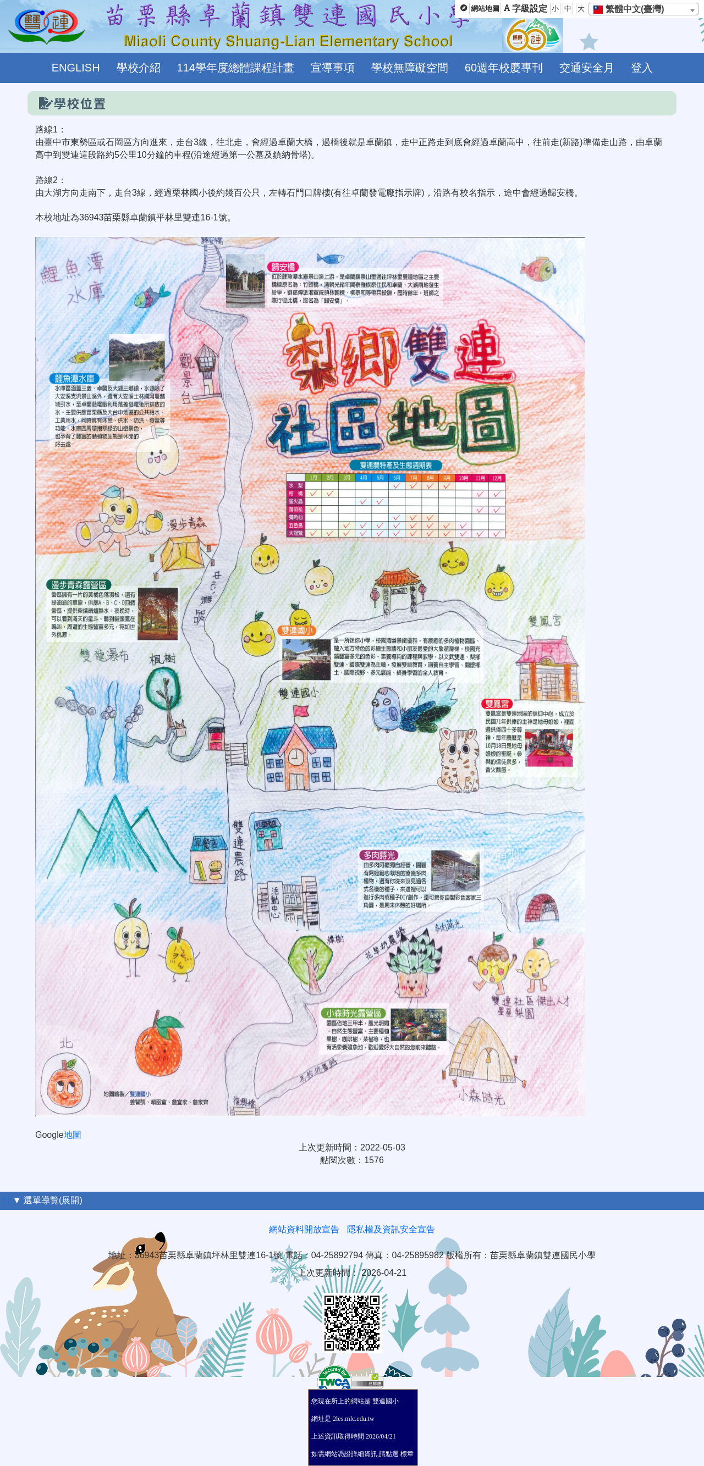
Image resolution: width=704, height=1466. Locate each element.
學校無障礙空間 (409, 68)
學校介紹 (139, 68)
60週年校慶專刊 (504, 68)
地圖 (72, 1134)
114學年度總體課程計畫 (235, 68)
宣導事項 (333, 68)
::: (6, 1200)
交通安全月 (586, 68)
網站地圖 (485, 8)
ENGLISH (76, 68)
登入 (642, 68)
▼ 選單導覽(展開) (47, 1200)
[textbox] (632, 9)
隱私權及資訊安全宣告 (391, 1229)
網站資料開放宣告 (304, 1229)
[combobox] (643, 9)
